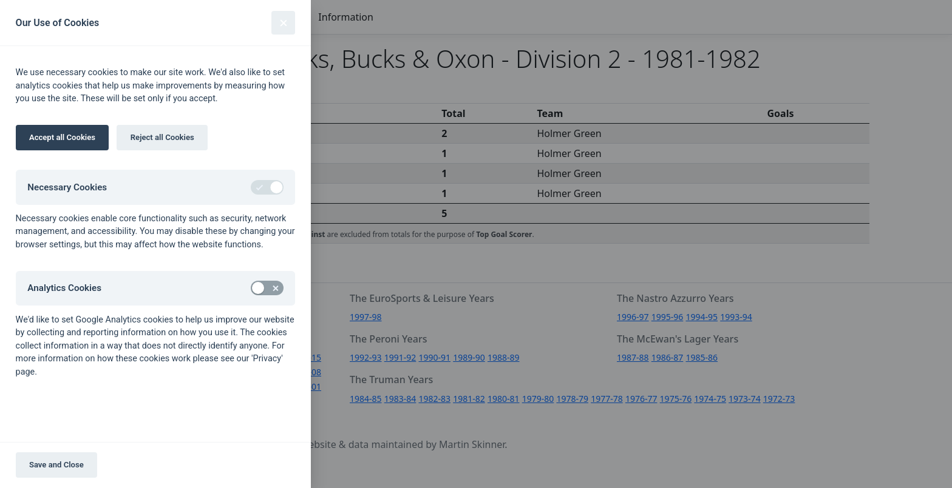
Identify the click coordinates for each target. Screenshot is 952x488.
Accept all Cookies (62, 137)
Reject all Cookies (162, 137)
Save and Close (56, 464)
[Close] (283, 23)
